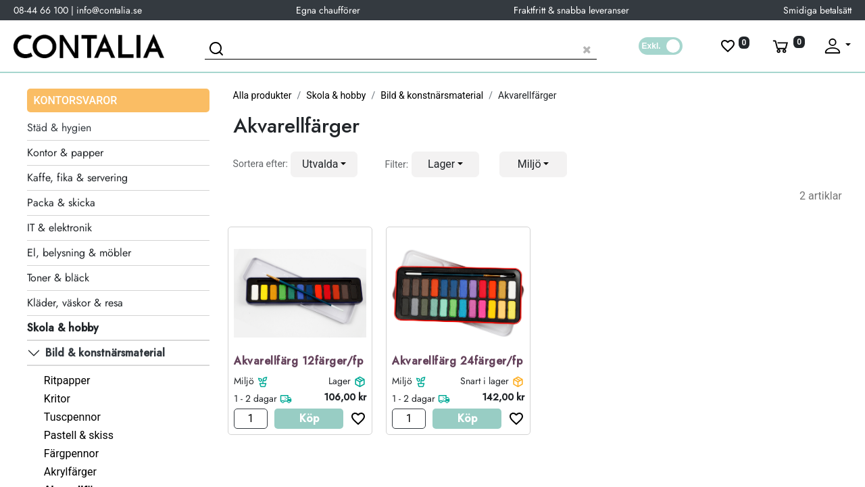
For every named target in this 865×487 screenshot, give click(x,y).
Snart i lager (484, 381)
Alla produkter (262, 95)
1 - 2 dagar (255, 398)
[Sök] (218, 50)
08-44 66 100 (41, 10)
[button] (324, 164)
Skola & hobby (336, 95)
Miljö (244, 381)
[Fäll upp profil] (836, 46)
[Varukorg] (787, 46)
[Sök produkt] (401, 48)
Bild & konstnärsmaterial (431, 95)
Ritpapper (67, 380)
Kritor (57, 398)
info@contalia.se (109, 10)
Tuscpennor (72, 417)
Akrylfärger (70, 471)
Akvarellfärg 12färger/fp (298, 361)
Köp (309, 418)
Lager (339, 381)
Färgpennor (71, 453)
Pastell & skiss (79, 435)
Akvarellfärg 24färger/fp (457, 361)
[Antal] (251, 419)
